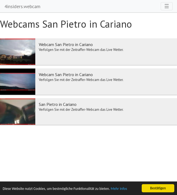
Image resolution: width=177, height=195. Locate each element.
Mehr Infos (119, 189)
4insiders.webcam (22, 6)
